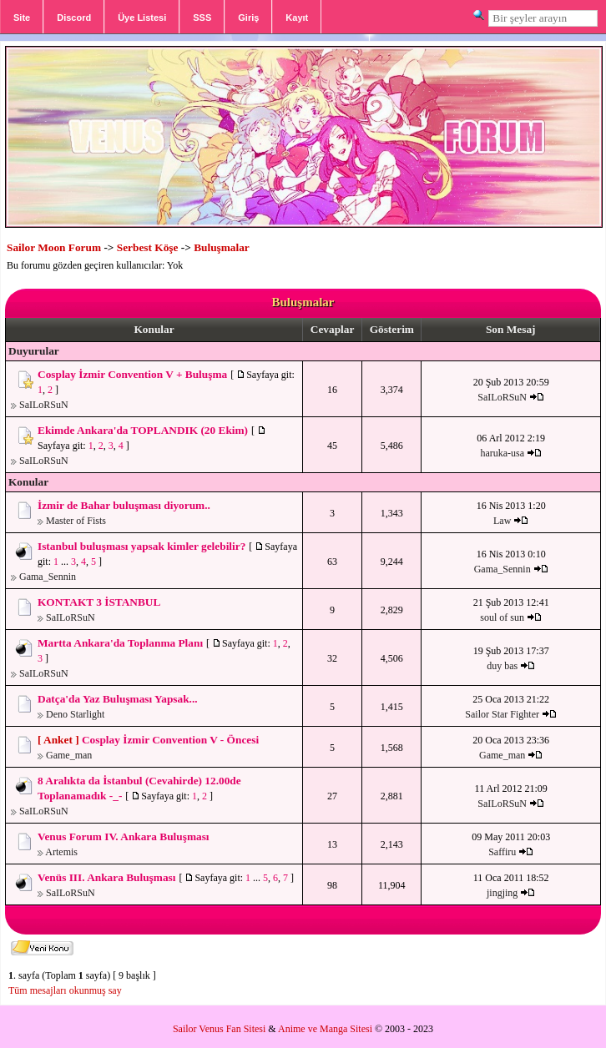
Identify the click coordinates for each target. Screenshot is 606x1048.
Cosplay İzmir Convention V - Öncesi (170, 739)
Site (21, 18)
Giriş (248, 18)
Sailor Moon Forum (54, 247)
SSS (202, 18)
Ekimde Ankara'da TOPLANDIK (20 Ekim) (143, 430)
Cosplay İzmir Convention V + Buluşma (132, 374)
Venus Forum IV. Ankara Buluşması (124, 836)
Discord (74, 18)
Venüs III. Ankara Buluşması (106, 877)
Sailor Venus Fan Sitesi (219, 1029)
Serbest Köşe (148, 247)
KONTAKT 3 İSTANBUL (99, 602)
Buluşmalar (222, 247)
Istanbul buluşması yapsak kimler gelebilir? (141, 546)
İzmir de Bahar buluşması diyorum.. (124, 505)
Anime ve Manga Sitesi (325, 1029)
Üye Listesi (142, 18)
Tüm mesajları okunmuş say (65, 990)
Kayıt (296, 18)
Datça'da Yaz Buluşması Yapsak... (118, 699)
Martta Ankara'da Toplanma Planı (120, 643)
